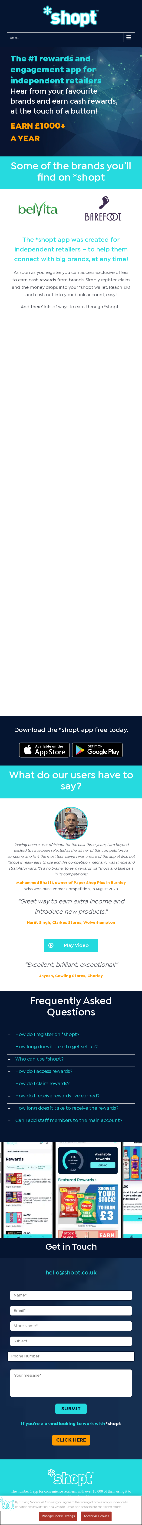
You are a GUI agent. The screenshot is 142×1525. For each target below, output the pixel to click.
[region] (71, 1510)
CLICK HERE (71, 1440)
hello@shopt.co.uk (71, 1273)
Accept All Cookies (96, 1516)
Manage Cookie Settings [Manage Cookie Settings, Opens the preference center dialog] (58, 1516)
